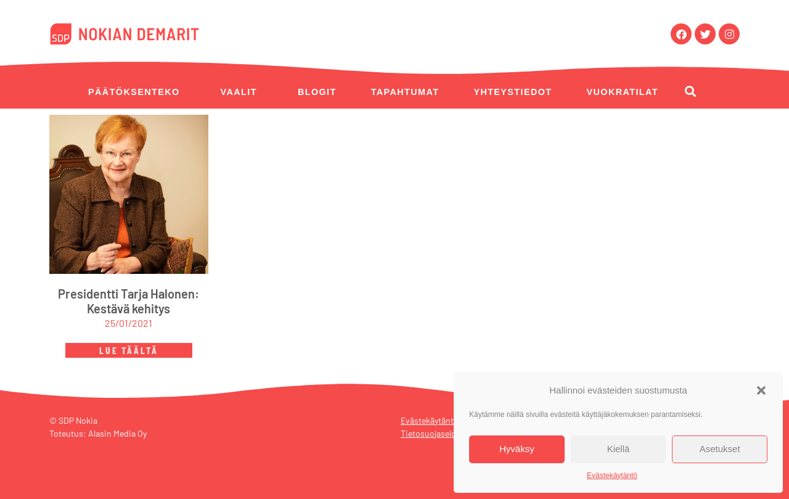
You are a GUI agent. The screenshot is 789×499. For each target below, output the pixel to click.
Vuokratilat (622, 92)
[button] (761, 390)
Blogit (317, 92)
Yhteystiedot (512, 92)
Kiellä (618, 448)
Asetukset (720, 448)
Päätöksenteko (134, 92)
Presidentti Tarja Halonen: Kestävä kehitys (128, 301)
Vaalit (239, 92)
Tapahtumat (405, 92)
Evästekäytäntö (612, 475)
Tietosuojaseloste (434, 433)
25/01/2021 (128, 323)
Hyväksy (516, 448)
